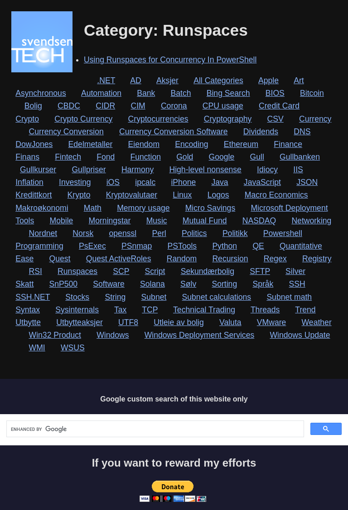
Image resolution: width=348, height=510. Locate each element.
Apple (268, 80)
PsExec (92, 245)
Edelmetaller (90, 144)
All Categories (218, 80)
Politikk (235, 233)
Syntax (27, 309)
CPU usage (223, 105)
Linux (182, 194)
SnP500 (63, 283)
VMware (271, 322)
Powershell (282, 233)
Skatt (24, 283)
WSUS (73, 347)
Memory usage (143, 207)
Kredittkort (33, 194)
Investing (75, 182)
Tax (120, 309)
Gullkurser (38, 169)
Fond (106, 156)
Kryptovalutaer (131, 194)
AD (135, 80)
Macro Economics (276, 194)
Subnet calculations (216, 297)
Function (145, 156)
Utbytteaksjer (79, 322)
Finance (288, 144)
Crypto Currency (83, 118)
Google (222, 156)
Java (219, 182)
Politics (194, 233)
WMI (37, 347)
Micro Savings (210, 207)
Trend (305, 309)
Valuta (230, 322)
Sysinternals (77, 309)
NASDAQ (259, 220)
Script (155, 271)
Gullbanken (300, 156)
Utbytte (28, 322)
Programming (39, 245)
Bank (146, 93)
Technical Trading (204, 309)
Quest (60, 258)
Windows (113, 335)
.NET (106, 80)
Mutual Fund (205, 220)
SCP (121, 271)
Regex (275, 258)
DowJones (34, 144)
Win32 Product (55, 335)
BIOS (275, 93)
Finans (27, 156)
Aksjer (167, 80)
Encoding (191, 144)
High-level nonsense (205, 169)
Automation (101, 93)
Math (93, 207)
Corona (174, 105)
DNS (302, 131)
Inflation (29, 182)
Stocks (77, 297)
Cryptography (228, 118)
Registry (317, 258)
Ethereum (241, 144)
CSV (275, 118)
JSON (307, 182)
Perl (159, 233)
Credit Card (279, 105)
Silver (295, 271)
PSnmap (136, 245)
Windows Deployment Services (200, 335)
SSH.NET (32, 297)
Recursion (230, 258)
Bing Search (228, 93)
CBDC (69, 105)
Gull (257, 156)
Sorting (224, 283)
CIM (137, 105)
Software (108, 283)
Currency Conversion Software (173, 131)
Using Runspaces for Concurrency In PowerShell (170, 59)
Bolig (33, 105)
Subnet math (289, 297)
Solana (152, 283)
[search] (154, 429)
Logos (218, 194)
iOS (113, 182)
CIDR (105, 105)
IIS (298, 169)
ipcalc (145, 182)
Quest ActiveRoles (118, 258)
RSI (35, 271)
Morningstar (110, 220)
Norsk (82, 233)
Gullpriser (89, 169)
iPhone (183, 182)
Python (224, 245)
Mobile (61, 220)
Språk (262, 283)
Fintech (68, 156)
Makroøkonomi (41, 207)
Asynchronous (40, 93)
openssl (123, 233)
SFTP (260, 271)
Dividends (260, 131)
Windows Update (300, 335)
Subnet (154, 297)
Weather (317, 322)
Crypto (27, 118)
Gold (184, 156)
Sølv (188, 283)
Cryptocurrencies (158, 118)
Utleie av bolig (179, 322)
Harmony (137, 169)
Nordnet (43, 233)
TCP (150, 309)
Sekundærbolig (207, 271)
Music (156, 220)
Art (299, 80)
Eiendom (144, 144)
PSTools (182, 245)
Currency (315, 118)
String (115, 297)
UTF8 (128, 322)
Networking (311, 220)
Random (182, 258)
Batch (181, 93)
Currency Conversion (66, 131)
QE (258, 245)
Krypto (79, 194)
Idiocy (267, 169)
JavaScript (262, 182)
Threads (265, 309)
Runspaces (77, 271)
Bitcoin (312, 93)
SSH (297, 283)
